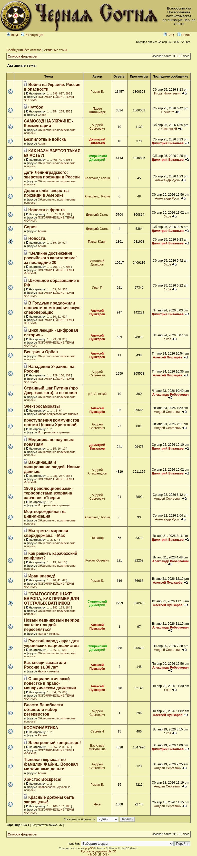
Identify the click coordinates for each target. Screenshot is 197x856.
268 (61, 746)
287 (61, 475)
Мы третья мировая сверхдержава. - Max (46, 533)
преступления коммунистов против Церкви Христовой (52, 422)
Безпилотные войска (45, 139)
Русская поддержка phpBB (98, 851)
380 (61, 214)
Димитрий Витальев (97, 141)
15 (54, 448)
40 (54, 580)
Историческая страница (54, 432)
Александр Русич (97, 178)
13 (54, 562)
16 (59, 448)
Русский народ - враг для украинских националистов (51, 643)
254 (55, 111)
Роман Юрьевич (97, 560)
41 (59, 580)
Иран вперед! (41, 576)
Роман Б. (97, 91)
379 (55, 214)
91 (63, 242)
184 (67, 607)
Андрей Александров (97, 471)
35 (63, 289)
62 (63, 316)
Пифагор (97, 538)
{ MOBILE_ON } (98, 854)
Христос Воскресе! (42, 779)
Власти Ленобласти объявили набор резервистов (43, 709)
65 (59, 692)
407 (61, 159)
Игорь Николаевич (167, 93)
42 (63, 580)
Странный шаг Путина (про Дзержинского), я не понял (51, 390)
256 (67, 111)
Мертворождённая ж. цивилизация (45, 513)
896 (55, 93)
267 (55, 746)
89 (54, 242)
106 (55, 806)
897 (61, 93)
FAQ (169, 35)
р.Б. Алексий (97, 394)
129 (55, 375)
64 (54, 692)
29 (54, 339)
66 (63, 692)
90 (59, 242)
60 (54, 316)
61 (59, 316)
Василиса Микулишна (97, 747)
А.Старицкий (167, 129)
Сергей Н (97, 731)
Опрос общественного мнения (58, 413)
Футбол (36, 107)
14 (59, 562)
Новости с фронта (46, 210)
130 (61, 375)
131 (67, 375)
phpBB (89, 848)
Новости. (37, 238)
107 (61, 806)
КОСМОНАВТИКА (41, 728)
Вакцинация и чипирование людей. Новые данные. (52, 467)
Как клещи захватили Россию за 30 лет (45, 664)
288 (67, 475)
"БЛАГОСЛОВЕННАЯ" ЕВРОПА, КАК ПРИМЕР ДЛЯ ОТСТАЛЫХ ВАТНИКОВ (51, 598)
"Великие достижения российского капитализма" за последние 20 (50, 258)
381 (67, 214)
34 (59, 289)
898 (67, 93)
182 (55, 607)
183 (61, 607)
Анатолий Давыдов (97, 262)
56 (54, 649)
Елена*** (167, 112)
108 (67, 806)
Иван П (97, 287)
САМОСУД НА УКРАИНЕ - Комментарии (48, 123)
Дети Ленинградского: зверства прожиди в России (52, 174)
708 (67, 266)
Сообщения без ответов (24, 50)
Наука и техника (48, 633)
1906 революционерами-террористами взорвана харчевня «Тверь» (48, 493)
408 (67, 159)
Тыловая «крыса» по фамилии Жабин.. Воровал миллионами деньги (51, 764)
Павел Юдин (97, 241)
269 (67, 746)
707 (61, 266)
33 (54, 289)
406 (55, 159)
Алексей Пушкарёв (97, 312)
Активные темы (55, 50)
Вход (12, 35)
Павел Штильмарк (97, 110)
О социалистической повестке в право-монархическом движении (50, 683)
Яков (167, 216)
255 (61, 111)
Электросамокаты (42, 406)
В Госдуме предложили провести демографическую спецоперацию (52, 308)
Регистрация (32, 35)
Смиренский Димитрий (97, 157)
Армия (42, 143)
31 (63, 339)
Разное (42, 735)
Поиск (183, 35)
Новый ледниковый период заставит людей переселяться (51, 625)
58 (63, 649)
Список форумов (22, 56)
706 (55, 266)
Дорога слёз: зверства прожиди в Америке (46, 192)
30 (59, 339)
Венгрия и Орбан (41, 352)
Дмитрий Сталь (97, 214)
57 (59, 649)
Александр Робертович (170, 394)
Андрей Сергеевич (97, 126)
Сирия (30, 227)
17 (63, 448)
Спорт (42, 114)
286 (55, 475)
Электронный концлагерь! (54, 742)
